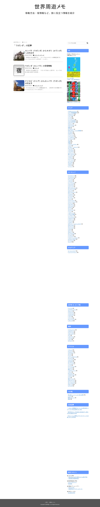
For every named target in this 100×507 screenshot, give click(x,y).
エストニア (71, 186)
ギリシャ (70, 193)
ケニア (69, 355)
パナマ (69, 316)
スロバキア (71, 204)
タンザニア (71, 362)
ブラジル (70, 338)
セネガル (70, 361)
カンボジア (71, 129)
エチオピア (71, 352)
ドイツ (69, 211)
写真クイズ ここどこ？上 (73, 102)
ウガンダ (70, 350)
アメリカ (70, 308)
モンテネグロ (71, 233)
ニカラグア (71, 315)
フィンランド (71, 217)
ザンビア (70, 358)
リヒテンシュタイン (73, 237)
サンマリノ (71, 197)
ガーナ (69, 354)
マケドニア (71, 228)
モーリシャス (71, 381)
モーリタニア (71, 383)
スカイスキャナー (72, 482)
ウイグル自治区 (72, 121)
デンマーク (71, 210)
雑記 (69, 399)
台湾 (69, 141)
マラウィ (70, 376)
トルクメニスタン (72, 144)
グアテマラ (71, 312)
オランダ (70, 190)
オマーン (70, 123)
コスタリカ (71, 313)
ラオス (69, 165)
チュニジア (71, 363)
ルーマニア (71, 240)
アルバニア (71, 178)
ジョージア (71, 136)
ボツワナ (70, 373)
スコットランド (72, 201)
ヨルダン (70, 163)
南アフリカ (71, 379)
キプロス (70, 132)
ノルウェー (71, 212)
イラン (69, 116)
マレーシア (71, 159)
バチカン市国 (71, 214)
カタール (70, 126)
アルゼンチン (71, 329)
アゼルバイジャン (72, 111)
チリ (69, 335)
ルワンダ (70, 385)
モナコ (69, 230)
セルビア (70, 207)
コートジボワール (72, 356)
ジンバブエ (71, 359)
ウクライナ (71, 185)
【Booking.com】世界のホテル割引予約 (77, 477)
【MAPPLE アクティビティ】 (75, 489)
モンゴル (70, 162)
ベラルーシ (71, 219)
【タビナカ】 (71, 487)
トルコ (69, 145)
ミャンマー (71, 161)
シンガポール (71, 137)
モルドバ (70, 232)
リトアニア (71, 236)
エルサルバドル (72, 309)
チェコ (69, 208)
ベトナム (70, 158)
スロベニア (71, 206)
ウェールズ (71, 184)
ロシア (69, 241)
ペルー (69, 339)
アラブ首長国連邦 (72, 112)
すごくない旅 (70, 78)
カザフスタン (71, 125)
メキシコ (70, 320)
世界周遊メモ (48, 504)
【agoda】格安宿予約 (73, 478)
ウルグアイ (71, 331)
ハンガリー (71, 215)
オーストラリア (72, 251)
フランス (70, 221)
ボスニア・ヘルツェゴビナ (74, 224)
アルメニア (71, 114)
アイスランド (71, 175)
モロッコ (70, 384)
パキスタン (71, 150)
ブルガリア (71, 218)
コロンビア (71, 334)
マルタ (69, 229)
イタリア (70, 181)
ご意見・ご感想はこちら (50, 502)
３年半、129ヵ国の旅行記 (73, 79)
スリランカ (71, 139)
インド (69, 118)
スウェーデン (71, 200)
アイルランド (71, 177)
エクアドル (71, 332)
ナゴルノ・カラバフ (73, 147)
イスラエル (71, 115)
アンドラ (70, 179)
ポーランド (71, 226)
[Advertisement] (50, 29)
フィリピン (71, 155)
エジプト (70, 351)
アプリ (69, 396)
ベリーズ (70, 318)
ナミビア (70, 367)
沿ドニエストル (72, 188)
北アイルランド (72, 192)
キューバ (70, 311)
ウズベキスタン (72, 122)
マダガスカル (71, 374)
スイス (69, 199)
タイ (69, 140)
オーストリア (71, 189)
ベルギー (70, 222)
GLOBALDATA (71, 492)
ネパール (70, 148)
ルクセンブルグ (72, 239)
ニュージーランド (72, 252)
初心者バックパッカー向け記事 (75, 395)
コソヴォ (70, 196)
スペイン (70, 203)
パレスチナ (71, 151)
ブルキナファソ (72, 370)
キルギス (70, 133)
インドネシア (71, 119)
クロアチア (71, 195)
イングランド (71, 182)
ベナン (69, 372)
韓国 (69, 127)
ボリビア (70, 340)
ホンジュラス (71, 319)
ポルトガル (71, 225)
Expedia (70, 483)
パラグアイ (71, 336)
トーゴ (69, 365)
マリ (69, 377)
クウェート (71, 134)
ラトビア (70, 235)
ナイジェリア (71, 366)
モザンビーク (71, 380)
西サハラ (70, 369)
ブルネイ (70, 156)
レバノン (70, 166)
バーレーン (71, 152)
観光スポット (71, 397)
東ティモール (71, 154)
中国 (69, 143)
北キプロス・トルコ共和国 (74, 130)
